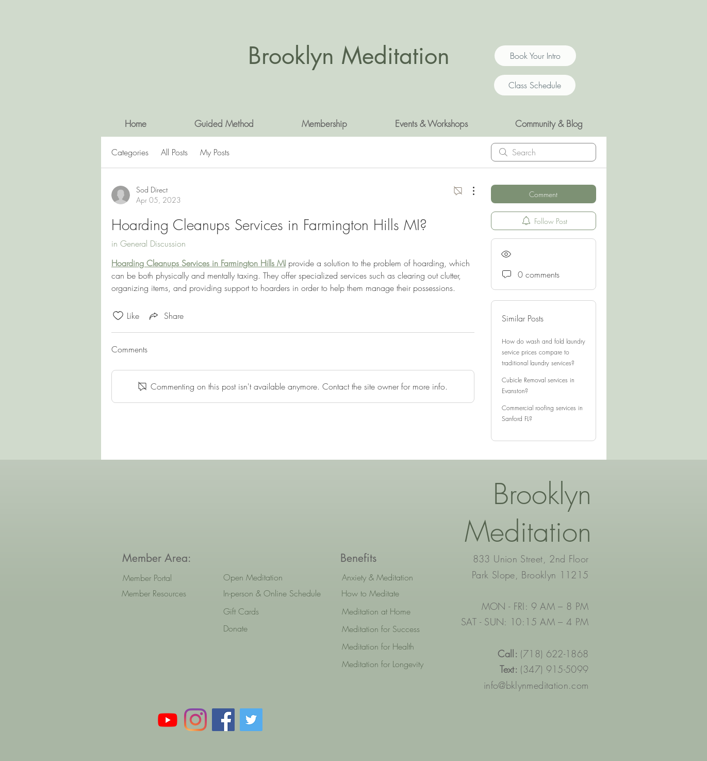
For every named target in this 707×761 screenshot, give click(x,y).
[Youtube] (167, 719)
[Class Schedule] (535, 85)
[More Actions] (468, 191)
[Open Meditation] (269, 577)
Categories (130, 152)
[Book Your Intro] (535, 55)
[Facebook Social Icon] (223, 719)
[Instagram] (195, 719)
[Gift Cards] (269, 611)
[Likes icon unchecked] (118, 316)
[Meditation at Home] (388, 611)
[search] (543, 152)
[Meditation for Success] (388, 629)
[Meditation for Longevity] (388, 664)
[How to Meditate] (387, 593)
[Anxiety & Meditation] (388, 577)
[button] (224, 124)
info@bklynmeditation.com (536, 685)
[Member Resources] (154, 593)
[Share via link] (165, 316)
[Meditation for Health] (388, 646)
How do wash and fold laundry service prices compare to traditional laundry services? (543, 352)
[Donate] (269, 628)
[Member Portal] (147, 578)
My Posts (214, 152)
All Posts (174, 152)
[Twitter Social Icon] (251, 719)
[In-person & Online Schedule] (272, 593)
